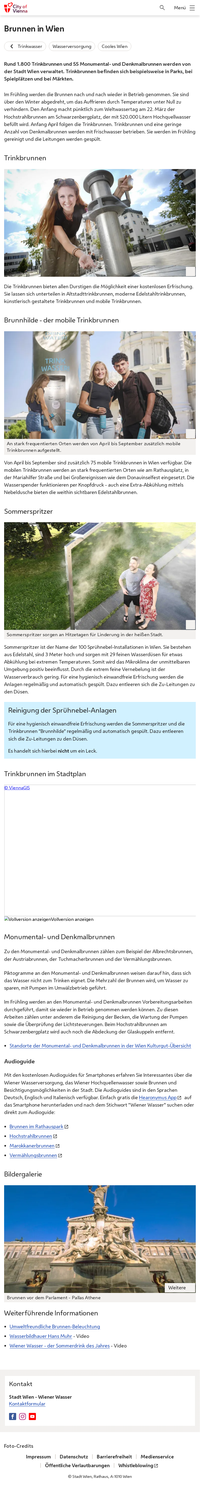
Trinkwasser (25, 46)
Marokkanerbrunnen (32, 1145)
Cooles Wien (114, 46)
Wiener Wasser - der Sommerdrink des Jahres (60, 1345)
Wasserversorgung (72, 46)
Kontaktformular (27, 1403)
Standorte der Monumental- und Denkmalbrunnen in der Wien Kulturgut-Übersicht (100, 1045)
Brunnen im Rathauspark (36, 1126)
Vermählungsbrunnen (33, 1155)
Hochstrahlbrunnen (31, 1135)
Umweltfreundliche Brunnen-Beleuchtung (55, 1326)
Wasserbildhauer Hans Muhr (41, 1336)
